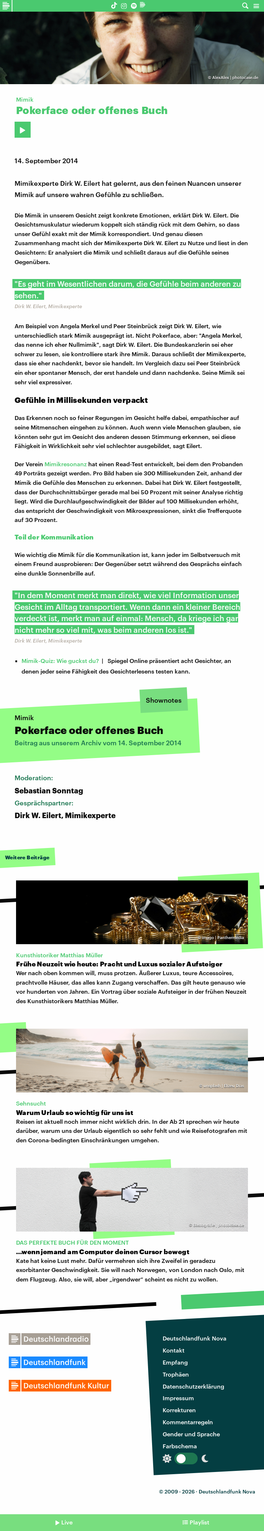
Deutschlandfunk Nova (194, 1338)
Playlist (199, 1522)
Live (67, 1522)
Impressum (178, 1397)
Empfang (175, 1362)
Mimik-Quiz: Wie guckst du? (60, 660)
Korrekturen (179, 1409)
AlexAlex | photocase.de (235, 77)
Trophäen (176, 1374)
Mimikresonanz (65, 463)
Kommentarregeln (188, 1421)
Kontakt (174, 1350)
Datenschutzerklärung (193, 1386)
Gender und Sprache (191, 1433)
